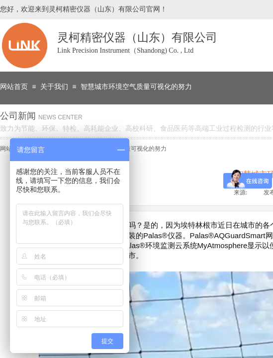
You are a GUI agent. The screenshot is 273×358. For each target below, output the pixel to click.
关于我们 (54, 86)
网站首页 (14, 86)
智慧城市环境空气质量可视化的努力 (136, 86)
